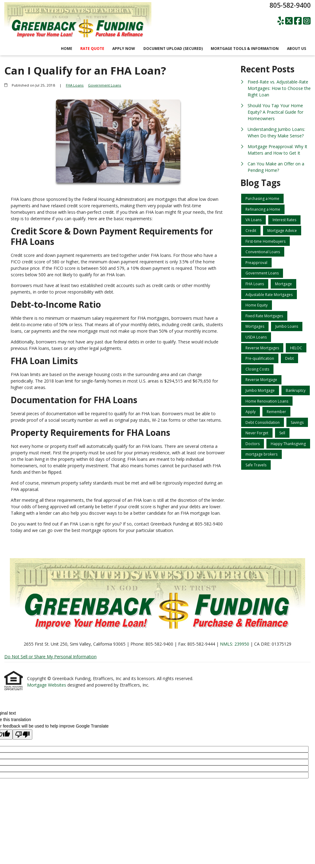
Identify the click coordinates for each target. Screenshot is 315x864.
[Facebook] (298, 21)
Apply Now (123, 48)
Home (66, 48)
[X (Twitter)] (289, 21)
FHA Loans (75, 85)
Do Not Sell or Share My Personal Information (50, 656)
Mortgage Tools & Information (245, 48)
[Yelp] (280, 21)
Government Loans (104, 85)
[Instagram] (307, 21)
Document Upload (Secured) (173, 48)
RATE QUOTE (92, 48)
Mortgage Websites (47, 685)
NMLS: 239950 (234, 644)
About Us (296, 48)
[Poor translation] (22, 734)
